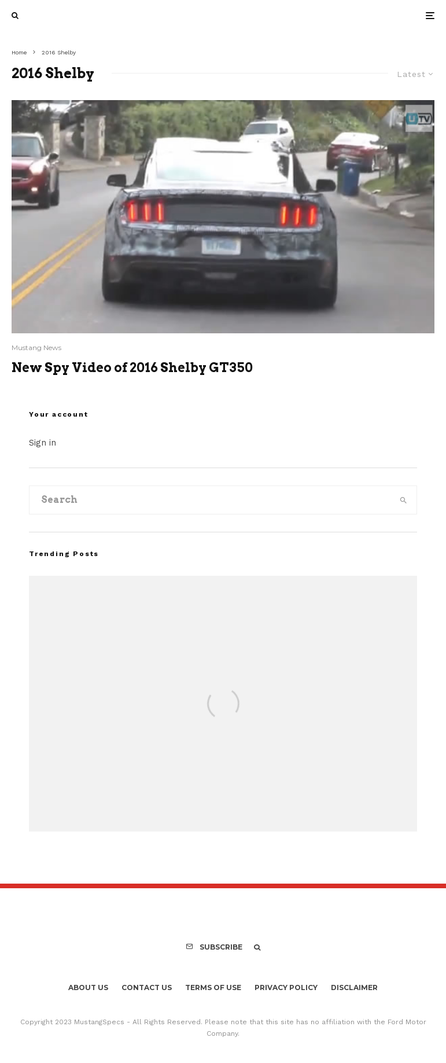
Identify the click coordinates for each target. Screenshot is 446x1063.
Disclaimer (354, 987)
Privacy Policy (286, 987)
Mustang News (36, 347)
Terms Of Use (213, 987)
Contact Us (146, 987)
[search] (403, 500)
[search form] (210, 500)
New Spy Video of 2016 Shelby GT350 (132, 367)
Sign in (42, 442)
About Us (88, 987)
